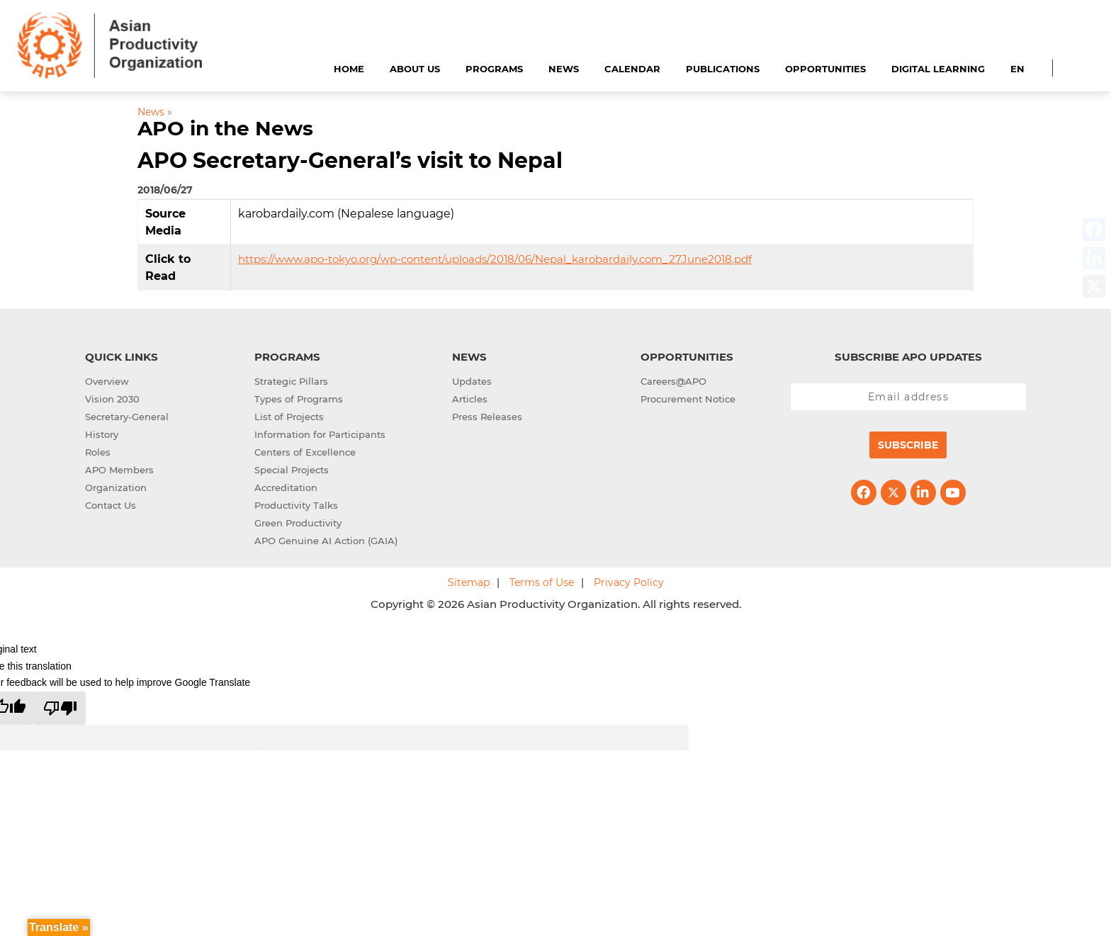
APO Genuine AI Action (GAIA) (325, 540)
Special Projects (291, 469)
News (563, 68)
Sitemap (469, 582)
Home (349, 68)
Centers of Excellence (305, 452)
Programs (494, 68)
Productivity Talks (296, 505)
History (101, 434)
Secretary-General (127, 416)
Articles (469, 399)
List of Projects (289, 416)
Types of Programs (298, 399)
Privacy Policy (629, 582)
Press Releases (487, 416)
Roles (98, 452)
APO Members (119, 469)
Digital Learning (938, 68)
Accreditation (285, 487)
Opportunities (825, 68)
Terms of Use (541, 582)
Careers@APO (673, 381)
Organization (116, 487)
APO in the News (225, 128)
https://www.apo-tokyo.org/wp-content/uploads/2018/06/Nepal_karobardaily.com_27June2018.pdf (495, 259)
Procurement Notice (688, 399)
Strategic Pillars (291, 381)
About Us (415, 68)
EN (1017, 68)
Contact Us (110, 505)
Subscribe (908, 445)
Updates (472, 381)
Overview (107, 381)
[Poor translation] (60, 708)
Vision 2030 (112, 399)
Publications (723, 68)
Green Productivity (298, 523)
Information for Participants (319, 434)
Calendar (632, 68)
